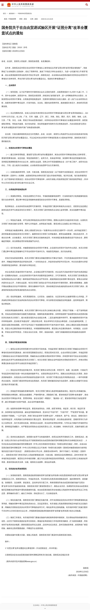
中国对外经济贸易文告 (25, 13)
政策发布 (12, 13)
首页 (4, 13)
